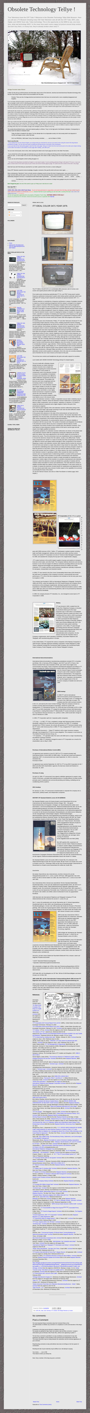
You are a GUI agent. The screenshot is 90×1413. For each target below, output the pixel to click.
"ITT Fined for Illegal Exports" (48, 1211)
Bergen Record (61, 1252)
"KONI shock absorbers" (39, 1081)
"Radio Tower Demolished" (40, 1248)
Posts (11, 212)
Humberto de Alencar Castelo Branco (48, 1101)
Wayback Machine (71, 1058)
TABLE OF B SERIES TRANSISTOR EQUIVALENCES (21, 407)
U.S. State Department (44, 1216)
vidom (71, 1310)
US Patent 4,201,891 (38, 1147)
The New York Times (53, 1248)
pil (68, 1310)
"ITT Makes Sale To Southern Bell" (42, 1168)
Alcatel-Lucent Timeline (39, 1177)
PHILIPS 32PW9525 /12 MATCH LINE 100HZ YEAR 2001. (21, 310)
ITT (52, 1310)
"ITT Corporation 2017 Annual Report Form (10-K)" (47, 1023)
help (70, 1035)
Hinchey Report (37, 1117)
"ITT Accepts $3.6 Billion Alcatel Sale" (43, 1184)
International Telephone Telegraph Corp (43, 1149)
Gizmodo (73, 1200)
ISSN (41, 1196)
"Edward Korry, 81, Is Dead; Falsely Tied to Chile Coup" (66, 1118)
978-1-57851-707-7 (59, 1163)
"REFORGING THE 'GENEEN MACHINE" (64, 1241)
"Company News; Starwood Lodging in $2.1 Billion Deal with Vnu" (51, 1195)
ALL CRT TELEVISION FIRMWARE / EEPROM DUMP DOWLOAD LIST (21, 392)
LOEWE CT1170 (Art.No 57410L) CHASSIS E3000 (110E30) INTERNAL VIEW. (21, 375)
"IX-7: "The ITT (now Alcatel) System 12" (65, 1154)
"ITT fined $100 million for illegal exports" (44, 1218)
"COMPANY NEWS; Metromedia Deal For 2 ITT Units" (48, 1191)
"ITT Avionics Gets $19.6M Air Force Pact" (44, 1252)
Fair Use (52, 196)
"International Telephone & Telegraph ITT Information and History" (51, 1245)
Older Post (79, 1401)
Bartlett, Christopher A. (39, 1161)
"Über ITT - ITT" (37, 1280)
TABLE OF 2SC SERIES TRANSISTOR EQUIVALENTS (21, 258)
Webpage (35, 1198)
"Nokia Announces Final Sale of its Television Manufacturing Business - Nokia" (54, 1284)
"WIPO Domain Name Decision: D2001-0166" (64, 1204)
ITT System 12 (37, 1172)
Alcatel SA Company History (40, 1180)
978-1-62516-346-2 (63, 1076)
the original (58, 1081)
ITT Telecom (36, 1165)
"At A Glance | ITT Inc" (39, 1032)
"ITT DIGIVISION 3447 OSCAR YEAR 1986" (45, 1273)
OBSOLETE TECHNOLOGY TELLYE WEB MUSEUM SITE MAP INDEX (17, 246)
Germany (49, 1310)
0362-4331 (46, 1196)
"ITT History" (36, 1030)
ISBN (77, 1053)
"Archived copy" (53, 1063)
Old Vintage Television (63, 1310)
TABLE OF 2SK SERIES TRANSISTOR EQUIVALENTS (21, 275)
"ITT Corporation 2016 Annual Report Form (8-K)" (46, 1026)
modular (55, 1310)
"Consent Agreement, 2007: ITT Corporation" (45, 1215)
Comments (12, 215)
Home (57, 1401)
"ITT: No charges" (37, 1111)
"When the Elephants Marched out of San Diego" (63, 1106)
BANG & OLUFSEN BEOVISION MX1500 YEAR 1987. (21, 343)
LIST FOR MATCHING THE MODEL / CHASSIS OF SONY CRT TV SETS (21, 294)
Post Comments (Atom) (46, 1404)
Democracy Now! (70, 1124)
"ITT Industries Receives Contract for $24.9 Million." (57, 1255)
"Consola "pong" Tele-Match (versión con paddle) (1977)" (48, 1269)
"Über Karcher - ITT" (38, 1287)
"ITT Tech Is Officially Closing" (62, 1200)
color (45, 1310)
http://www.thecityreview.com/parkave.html (44, 1238)
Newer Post (36, 1401)
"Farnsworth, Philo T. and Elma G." (53, 1078)
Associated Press (74, 1207)
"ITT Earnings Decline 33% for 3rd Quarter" (44, 1157)
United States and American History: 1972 (67, 1113)
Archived (35, 1014)
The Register (78, 1211)
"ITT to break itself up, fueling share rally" (44, 1037)
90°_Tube (41, 1310)
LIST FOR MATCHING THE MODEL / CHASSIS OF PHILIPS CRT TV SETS (21, 359)
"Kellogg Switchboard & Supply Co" (42, 1277)
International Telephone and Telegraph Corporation (47, 1083)
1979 (37, 1310)
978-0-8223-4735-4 (41, 1097)
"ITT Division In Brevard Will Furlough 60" (54, 1173)
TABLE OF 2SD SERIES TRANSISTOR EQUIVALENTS (21, 325)
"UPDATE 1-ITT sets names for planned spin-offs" (63, 1040)
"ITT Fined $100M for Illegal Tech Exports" (52, 1207)
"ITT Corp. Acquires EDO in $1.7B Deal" (44, 1222)
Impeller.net (51, 1257)
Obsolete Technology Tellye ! (41, 9)
